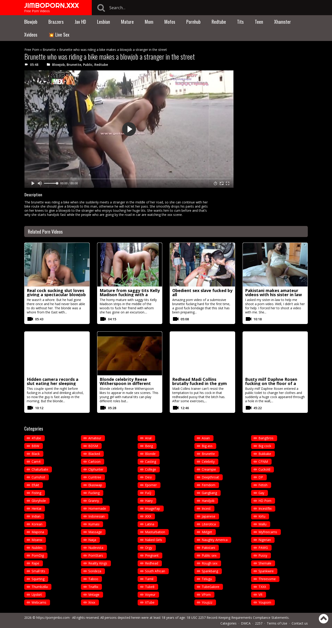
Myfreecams (267, 532)
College (150, 469)
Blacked (94, 453)
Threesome (267, 579)
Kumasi (93, 524)
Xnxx (91, 602)
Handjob (208, 500)
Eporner (151, 485)
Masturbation (155, 532)
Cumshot (38, 477)
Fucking (94, 493)
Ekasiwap (95, 485)
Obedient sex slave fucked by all (202, 292)
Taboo (93, 579)
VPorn (206, 594)
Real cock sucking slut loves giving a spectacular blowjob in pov (56, 294)
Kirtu (261, 516)
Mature (127, 21)
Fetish (262, 485)
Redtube (219, 21)
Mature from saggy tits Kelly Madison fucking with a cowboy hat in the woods (130, 294)
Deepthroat (210, 477)
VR (260, 594)
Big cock (264, 446)
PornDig (38, 555)
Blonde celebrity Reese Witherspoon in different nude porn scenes (125, 383)
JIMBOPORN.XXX (51, 5)
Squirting (38, 579)
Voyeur (150, 594)
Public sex (209, 555)
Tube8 (149, 587)
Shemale (264, 563)
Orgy (148, 547)
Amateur (94, 438)
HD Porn (264, 500)
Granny (93, 500)
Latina (149, 524)
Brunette (49, 49)
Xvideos (30, 34)
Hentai (36, 508)
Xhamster (282, 21)
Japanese (208, 516)
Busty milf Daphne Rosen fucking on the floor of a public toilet (271, 383)
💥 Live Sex (58, 34)
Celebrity (208, 461)
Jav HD (80, 21)
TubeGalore (210, 587)
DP (260, 477)
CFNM (263, 461)
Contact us (300, 623)
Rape (35, 563)
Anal (148, 438)
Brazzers (56, 21)
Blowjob (30, 21)
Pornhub (193, 21)
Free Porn (31, 49)
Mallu (262, 524)
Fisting (36, 493)
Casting (150, 461)
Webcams (39, 602)
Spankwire (266, 571)
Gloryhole (39, 500)
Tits (240, 21)
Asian (206, 438)
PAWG (263, 547)
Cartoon (94, 461)
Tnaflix (93, 587)
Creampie (209, 469)
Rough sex (209, 563)
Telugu (207, 579)
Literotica (209, 524)
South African (155, 571)
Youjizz (207, 602)
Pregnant (152, 555)
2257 (258, 623)
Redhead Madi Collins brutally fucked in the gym (199, 381)
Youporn (264, 602)
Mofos (169, 21)
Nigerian (264, 540)
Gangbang (209, 493)
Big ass (207, 446)
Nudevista (95, 547)
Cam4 (36, 461)
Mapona (38, 532)
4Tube (36, 438)
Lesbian (103, 21)
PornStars (95, 555)
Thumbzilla (40, 587)
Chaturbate (40, 469)
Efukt (35, 485)
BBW (35, 446)
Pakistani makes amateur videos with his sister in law (273, 292)
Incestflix (265, 508)
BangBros (265, 438)
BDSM (93, 446)
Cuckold (264, 469)
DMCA (246, 623)
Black (36, 453)
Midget (207, 532)
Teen (259, 21)
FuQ (148, 493)
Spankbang (210, 571)
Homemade (97, 508)
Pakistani (208, 547)
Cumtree (94, 477)
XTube (149, 602)
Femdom (208, 485)
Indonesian (96, 516)
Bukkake (264, 453)
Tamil (149, 579)
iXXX (148, 516)
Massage (95, 532)
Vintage (93, 594)
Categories (228, 623)
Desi (148, 477)
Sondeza (94, 571)
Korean (37, 524)
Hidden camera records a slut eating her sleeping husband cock (52, 383)
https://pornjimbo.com (53, 617)
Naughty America (215, 540)
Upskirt (37, 594)
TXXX (262, 587)
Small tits (38, 571)
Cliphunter (95, 469)
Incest (206, 508)
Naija (92, 540)
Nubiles (37, 547)
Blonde (150, 453)
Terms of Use (277, 623)
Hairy (149, 500)
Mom (149, 21)
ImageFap (152, 508)
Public (87, 64)
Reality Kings (97, 563)
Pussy (262, 555)
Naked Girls (153, 540)
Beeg (149, 446)
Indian (36, 516)
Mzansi (37, 540)
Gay (261, 493)
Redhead (151, 563)
